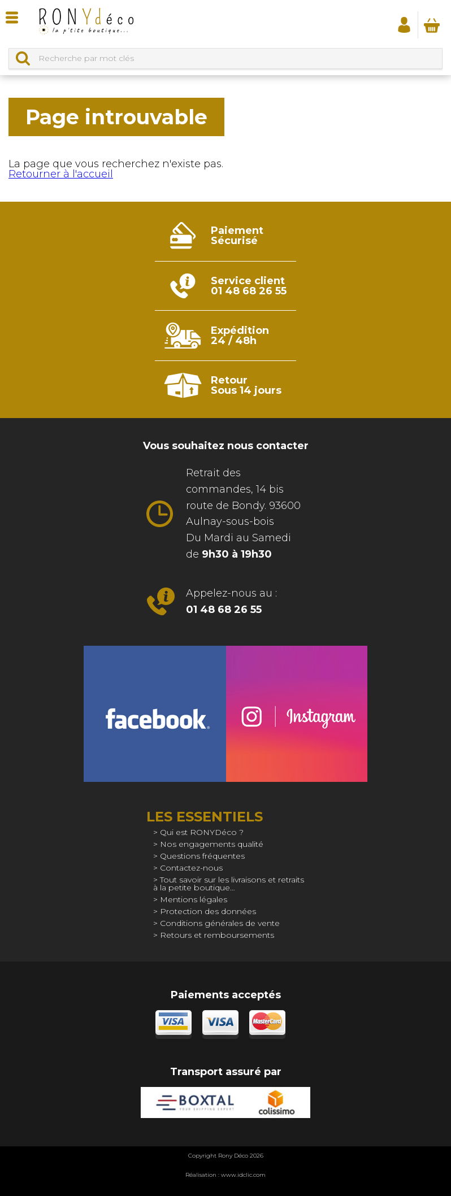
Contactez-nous (191, 868)
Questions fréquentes (202, 856)
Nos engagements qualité (211, 844)
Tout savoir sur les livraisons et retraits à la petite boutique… (228, 883)
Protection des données (208, 911)
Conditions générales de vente (220, 923)
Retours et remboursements (217, 935)
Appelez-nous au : (231, 601)
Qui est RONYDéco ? (202, 832)
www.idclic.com (243, 1174)
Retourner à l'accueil (60, 174)
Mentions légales (193, 899)
